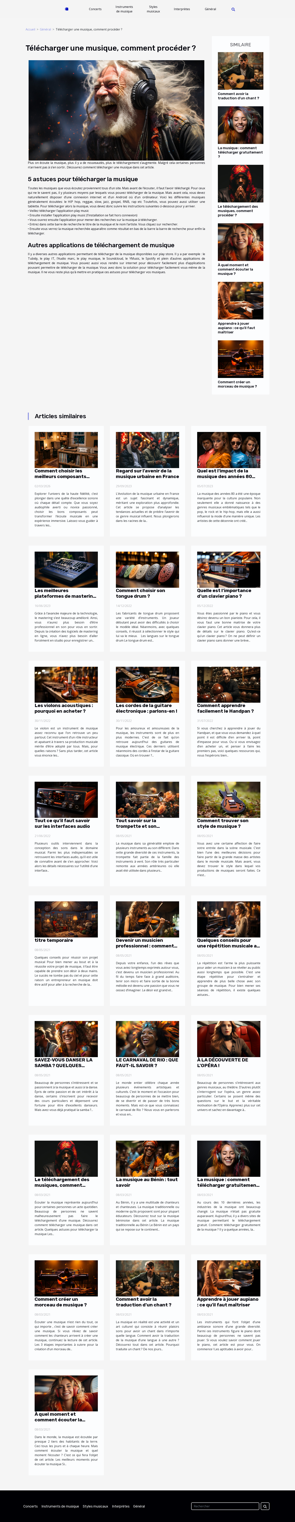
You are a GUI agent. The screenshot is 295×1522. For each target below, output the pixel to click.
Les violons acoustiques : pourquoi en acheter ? (64, 708)
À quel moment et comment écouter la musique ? (235, 269)
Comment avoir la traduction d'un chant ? (238, 96)
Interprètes (182, 9)
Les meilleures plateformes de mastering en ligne (65, 596)
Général (210, 9)
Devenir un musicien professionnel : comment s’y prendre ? (145, 945)
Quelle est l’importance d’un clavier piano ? (224, 593)
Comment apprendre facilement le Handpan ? (225, 708)
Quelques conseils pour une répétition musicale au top (228, 945)
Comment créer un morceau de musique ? (237, 384)
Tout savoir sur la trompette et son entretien (136, 826)
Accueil (30, 29)
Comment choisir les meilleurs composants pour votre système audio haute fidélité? (64, 479)
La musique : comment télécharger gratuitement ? (240, 152)
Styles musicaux (153, 9)
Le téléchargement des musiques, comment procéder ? (238, 210)
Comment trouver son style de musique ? (223, 823)
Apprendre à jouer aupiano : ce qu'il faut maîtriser (236, 327)
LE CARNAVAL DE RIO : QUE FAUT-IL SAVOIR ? (147, 1062)
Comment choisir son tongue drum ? (140, 593)
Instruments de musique (124, 9)
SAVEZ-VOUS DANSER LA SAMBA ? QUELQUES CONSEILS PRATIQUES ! (63, 1065)
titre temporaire (54, 940)
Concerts (95, 9)
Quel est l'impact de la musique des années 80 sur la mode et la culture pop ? (225, 479)
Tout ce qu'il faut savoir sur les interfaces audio (62, 823)
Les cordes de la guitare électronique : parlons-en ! (146, 708)
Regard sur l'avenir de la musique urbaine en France (147, 473)
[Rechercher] (225, 1506)
